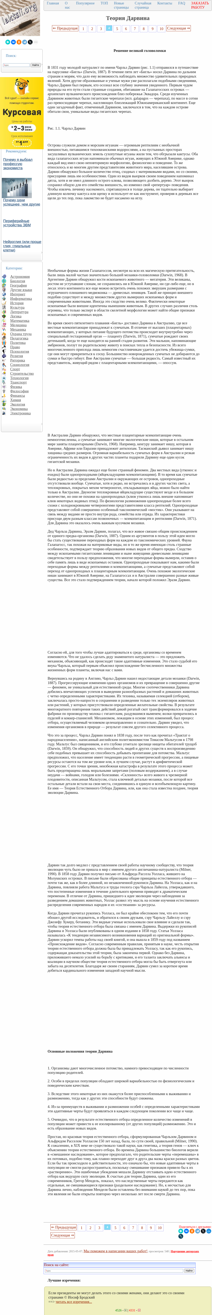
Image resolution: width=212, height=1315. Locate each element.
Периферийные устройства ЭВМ (17, 223)
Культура (17, 307)
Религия (16, 356)
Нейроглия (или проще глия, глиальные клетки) (22, 246)
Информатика (21, 298)
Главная (53, 3)
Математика (19, 320)
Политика (18, 343)
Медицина (18, 325)
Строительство (22, 373)
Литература (19, 312)
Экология (17, 404)
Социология (19, 365)
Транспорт (18, 382)
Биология (17, 281)
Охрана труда (21, 334)
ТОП (104, 3)
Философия (19, 391)
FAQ (181, 3)
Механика (18, 329)
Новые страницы (121, 5)
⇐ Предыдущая (65, 28)
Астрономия (20, 276)
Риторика (17, 360)
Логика (15, 316)
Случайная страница (143, 5)
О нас (67, 5)
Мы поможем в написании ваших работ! (115, 1251)
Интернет (17, 294)
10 (161, 29)
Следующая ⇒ (178, 28)
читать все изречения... (74, 1302)
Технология (19, 378)
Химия (15, 400)
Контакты (164, 3)
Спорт (15, 369)
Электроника (20, 413)
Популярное (85, 3)
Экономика (19, 409)
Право (15, 347)
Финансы (17, 395)
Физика (16, 387)
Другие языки (21, 290)
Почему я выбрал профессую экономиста (18, 164)
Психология (19, 351)
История (17, 303)
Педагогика (19, 338)
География (18, 285)
